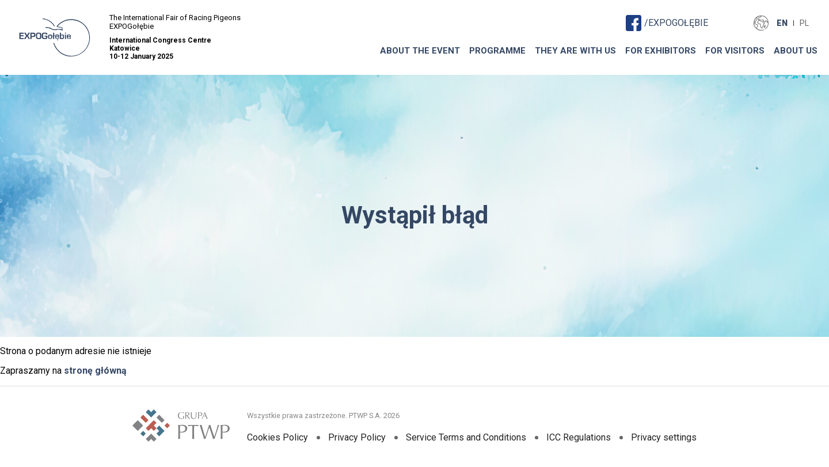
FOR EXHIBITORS (660, 50)
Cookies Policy (277, 437)
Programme (497, 50)
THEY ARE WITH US (575, 50)
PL (804, 23)
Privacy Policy (357, 437)
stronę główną (95, 370)
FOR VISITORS (735, 50)
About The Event (420, 50)
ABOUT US (795, 50)
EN (782, 23)
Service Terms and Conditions (466, 437)
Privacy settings (664, 437)
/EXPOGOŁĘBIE (667, 23)
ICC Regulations (578, 437)
